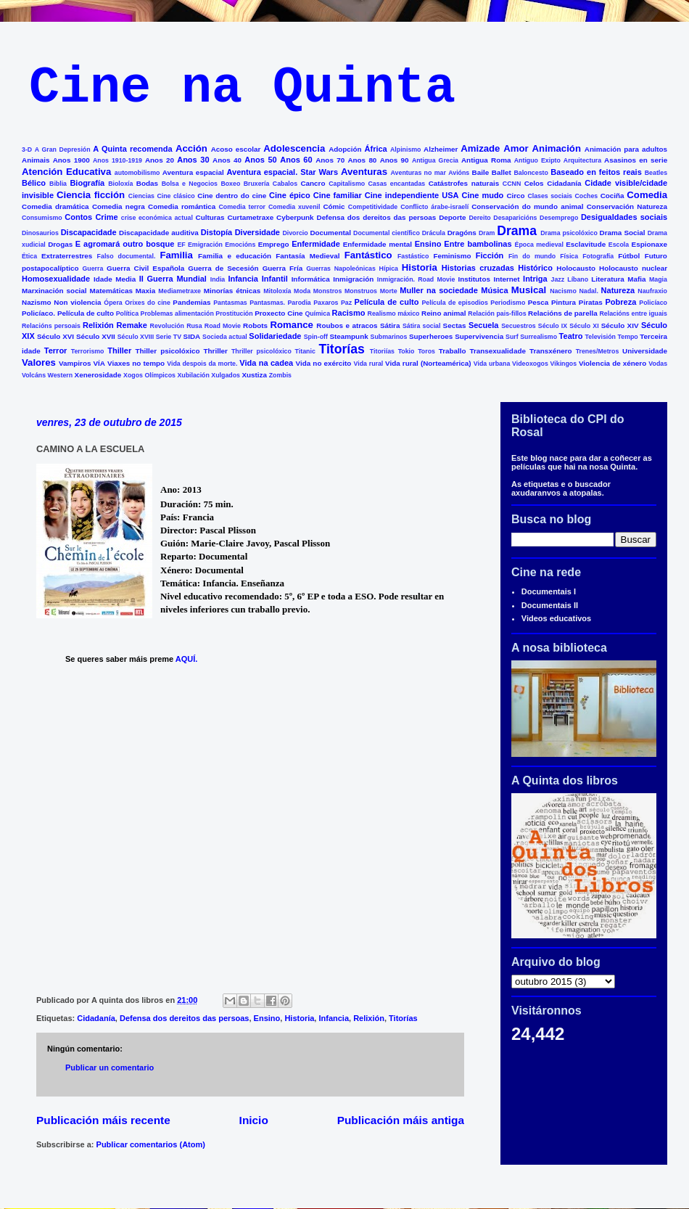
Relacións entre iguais (633, 313)
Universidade (644, 351)
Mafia (636, 279)
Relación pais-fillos (497, 313)
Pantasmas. (267, 302)
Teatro (571, 336)
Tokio (406, 351)
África (376, 148)
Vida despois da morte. (202, 363)
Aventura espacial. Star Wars (283, 172)
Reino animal (443, 313)
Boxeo (230, 183)
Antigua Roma (486, 160)
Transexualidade (498, 351)
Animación (556, 148)
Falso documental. (126, 256)
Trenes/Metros (597, 351)
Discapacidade (89, 232)
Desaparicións (515, 217)
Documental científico (386, 233)
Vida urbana (492, 363)
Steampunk (348, 336)
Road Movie (223, 325)
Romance (292, 324)
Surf (512, 336)
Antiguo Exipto (537, 160)
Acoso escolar (236, 149)
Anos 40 (227, 160)
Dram (487, 233)
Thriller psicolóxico (261, 351)
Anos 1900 (71, 160)
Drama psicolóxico (569, 233)
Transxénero (550, 351)
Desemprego (559, 217)
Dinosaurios (40, 233)
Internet (506, 279)
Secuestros (518, 325)
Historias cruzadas (478, 267)
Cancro (312, 183)
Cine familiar (337, 195)
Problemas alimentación (177, 313)
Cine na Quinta (242, 88)
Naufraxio (652, 291)
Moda (302, 291)
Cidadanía (564, 183)
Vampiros (75, 363)
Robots (255, 325)
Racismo (349, 312)
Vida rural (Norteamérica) (428, 363)
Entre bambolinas (477, 243)
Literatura (607, 279)
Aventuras (364, 171)
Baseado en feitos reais (596, 172)
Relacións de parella (563, 313)
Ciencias (141, 196)
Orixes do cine (147, 302)
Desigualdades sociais (624, 217)
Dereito (479, 217)
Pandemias (191, 302)
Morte (388, 291)
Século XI (583, 325)
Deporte (452, 217)
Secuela (484, 325)
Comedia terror (241, 206)
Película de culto (387, 302)
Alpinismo (405, 149)
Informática (311, 279)
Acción (191, 148)
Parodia (299, 302)
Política (127, 313)
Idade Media (115, 279)
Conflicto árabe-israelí (434, 206)
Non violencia (77, 302)
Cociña (612, 196)
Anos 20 (159, 160)
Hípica (388, 268)
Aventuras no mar (418, 172)
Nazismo (36, 302)
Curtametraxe (250, 217)
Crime (106, 217)
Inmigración (353, 279)
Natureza (618, 290)
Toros (426, 351)
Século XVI (55, 336)
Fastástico (413, 256)
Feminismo (452, 256)
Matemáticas (111, 291)
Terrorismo (87, 351)
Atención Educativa (66, 171)
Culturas (210, 217)
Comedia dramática (55, 206)
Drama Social (622, 233)
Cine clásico (175, 196)
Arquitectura (582, 160)
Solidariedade (275, 336)
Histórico (535, 267)
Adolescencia (294, 148)
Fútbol (629, 256)
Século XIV (620, 325)
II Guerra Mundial (173, 278)
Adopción (345, 149)
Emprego (273, 244)
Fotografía (598, 256)
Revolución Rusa (176, 325)
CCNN (512, 183)
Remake (132, 325)
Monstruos (360, 291)
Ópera (113, 302)
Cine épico (289, 195)
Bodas (147, 183)
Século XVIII (135, 336)
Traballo (452, 351)
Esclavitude (586, 244)
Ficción (490, 255)
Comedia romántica (181, 206)
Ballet (501, 172)
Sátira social (422, 325)
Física (569, 256)
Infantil (275, 278)
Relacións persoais (51, 325)
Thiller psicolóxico (168, 351)
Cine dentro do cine (231, 196)
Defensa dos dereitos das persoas (377, 217)
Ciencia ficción (91, 194)
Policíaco (653, 302)
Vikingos (563, 363)
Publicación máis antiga (400, 1120)
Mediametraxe (179, 291)
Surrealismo (538, 336)
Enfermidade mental (377, 244)
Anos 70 (329, 160)
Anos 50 (260, 159)
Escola (618, 244)
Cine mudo (483, 195)
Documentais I (548, 591)
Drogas (60, 244)
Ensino (428, 243)
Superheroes (431, 336)
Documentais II (549, 605)
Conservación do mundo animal (527, 206)
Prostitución (233, 313)
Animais (35, 160)
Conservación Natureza (627, 206)
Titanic (305, 351)
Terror (55, 350)
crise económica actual (157, 217)
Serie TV (168, 336)
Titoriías (382, 351)
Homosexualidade (56, 278)
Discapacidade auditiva (159, 233)
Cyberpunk (295, 217)
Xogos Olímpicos (149, 375)
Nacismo (563, 291)
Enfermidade (316, 243)
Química (317, 313)
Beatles (656, 172)
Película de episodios (454, 302)
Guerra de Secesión (223, 268)
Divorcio (295, 233)
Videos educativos (556, 618)
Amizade (480, 148)
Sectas (454, 325)
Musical (528, 289)
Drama (517, 231)
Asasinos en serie (635, 160)
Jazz (558, 279)
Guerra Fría (283, 268)
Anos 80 (361, 160)
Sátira (390, 325)
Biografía (87, 183)
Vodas (657, 363)
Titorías (341, 349)
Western (60, 375)
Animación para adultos (626, 149)
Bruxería (257, 183)
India (218, 279)
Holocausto (575, 268)
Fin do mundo (532, 256)
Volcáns (34, 375)
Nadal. (588, 291)
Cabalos (285, 183)
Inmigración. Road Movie (416, 279)
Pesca (538, 302)
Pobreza (621, 302)
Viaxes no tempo (136, 363)
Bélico (34, 183)
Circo (515, 196)
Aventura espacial (193, 172)
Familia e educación (234, 256)
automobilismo (137, 172)
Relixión (98, 325)
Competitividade (372, 206)
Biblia (58, 183)
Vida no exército (324, 363)
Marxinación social (54, 291)
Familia (176, 255)
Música (494, 290)
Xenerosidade (98, 375)
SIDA (192, 336)
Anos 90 (394, 160)
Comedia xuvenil (294, 206)
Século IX (552, 325)
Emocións (240, 244)
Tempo (628, 336)
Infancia (243, 278)
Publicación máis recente (103, 1120)
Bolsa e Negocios (190, 183)
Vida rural (369, 363)
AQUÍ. (188, 659)
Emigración (205, 244)
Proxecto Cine (278, 313)
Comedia (647, 194)
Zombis (280, 375)
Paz (346, 302)
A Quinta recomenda (132, 148)
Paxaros (325, 302)
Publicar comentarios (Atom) (150, 1144)
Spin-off (316, 336)
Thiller (119, 350)
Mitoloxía (277, 291)
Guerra (93, 268)
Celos (534, 183)
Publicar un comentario (109, 1067)
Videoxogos (530, 363)
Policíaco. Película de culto (68, 313)
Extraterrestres (66, 256)
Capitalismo (347, 183)
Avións (458, 172)
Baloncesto (530, 172)
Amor (515, 148)
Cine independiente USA (412, 195)
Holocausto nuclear (633, 268)
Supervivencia (479, 336)
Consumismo (42, 217)
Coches (586, 196)
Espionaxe (649, 244)
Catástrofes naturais (464, 183)
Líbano (577, 279)
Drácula (433, 233)
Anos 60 (296, 159)
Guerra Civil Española (145, 268)
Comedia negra (118, 206)
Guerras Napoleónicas (341, 268)
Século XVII (95, 336)
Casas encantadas (397, 183)
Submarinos (389, 336)
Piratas (591, 302)
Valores (39, 362)
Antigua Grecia (435, 160)
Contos (78, 217)
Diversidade (257, 232)
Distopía (216, 232)
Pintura (563, 302)
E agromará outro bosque (125, 243)
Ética (29, 256)
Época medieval (539, 244)
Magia (658, 279)
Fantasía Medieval (307, 256)
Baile (481, 172)
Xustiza (254, 375)
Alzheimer (441, 149)
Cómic (333, 206)
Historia (419, 267)
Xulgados (225, 375)
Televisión (600, 336)
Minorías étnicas (232, 291)
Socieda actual (224, 336)
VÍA (99, 363)
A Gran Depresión (63, 149)
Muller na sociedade (439, 290)
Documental (330, 233)
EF (181, 244)
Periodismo (507, 302)
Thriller (215, 351)
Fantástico (368, 255)
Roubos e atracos (346, 325)
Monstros (327, 291)
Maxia (145, 291)
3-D (27, 149)
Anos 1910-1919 (117, 160)
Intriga (535, 278)
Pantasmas (230, 302)
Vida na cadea (266, 362)
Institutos (474, 279)
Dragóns (461, 233)
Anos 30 (193, 159)
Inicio (253, 1120)
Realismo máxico (394, 313)
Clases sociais (549, 196)
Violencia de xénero (612, 363)
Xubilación (193, 375)
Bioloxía (120, 183)
